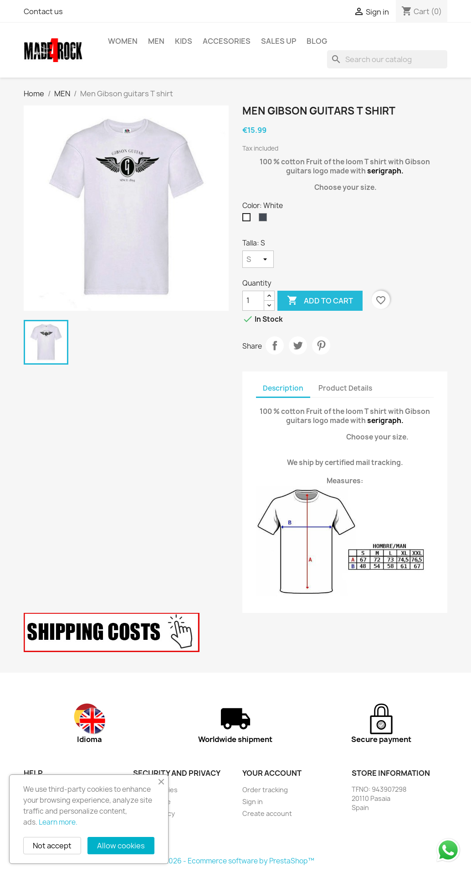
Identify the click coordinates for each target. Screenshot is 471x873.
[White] (248, 219)
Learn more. (58, 822)
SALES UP (278, 41)
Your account (272, 773)
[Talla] (258, 259)
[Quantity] (253, 301)
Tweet (298, 345)
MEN (156, 41)
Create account (267, 813)
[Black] (265, 219)
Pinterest (321, 345)
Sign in (252, 801)
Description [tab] (283, 388)
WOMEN (123, 41)
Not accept (52, 846)
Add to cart (320, 301)
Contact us (43, 11)
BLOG (317, 41)
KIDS (183, 41)
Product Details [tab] (345, 388)
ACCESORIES (227, 41)
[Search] (387, 59)
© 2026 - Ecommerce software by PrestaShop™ (235, 861)
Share (275, 345)
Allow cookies (121, 846)
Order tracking (265, 789)
